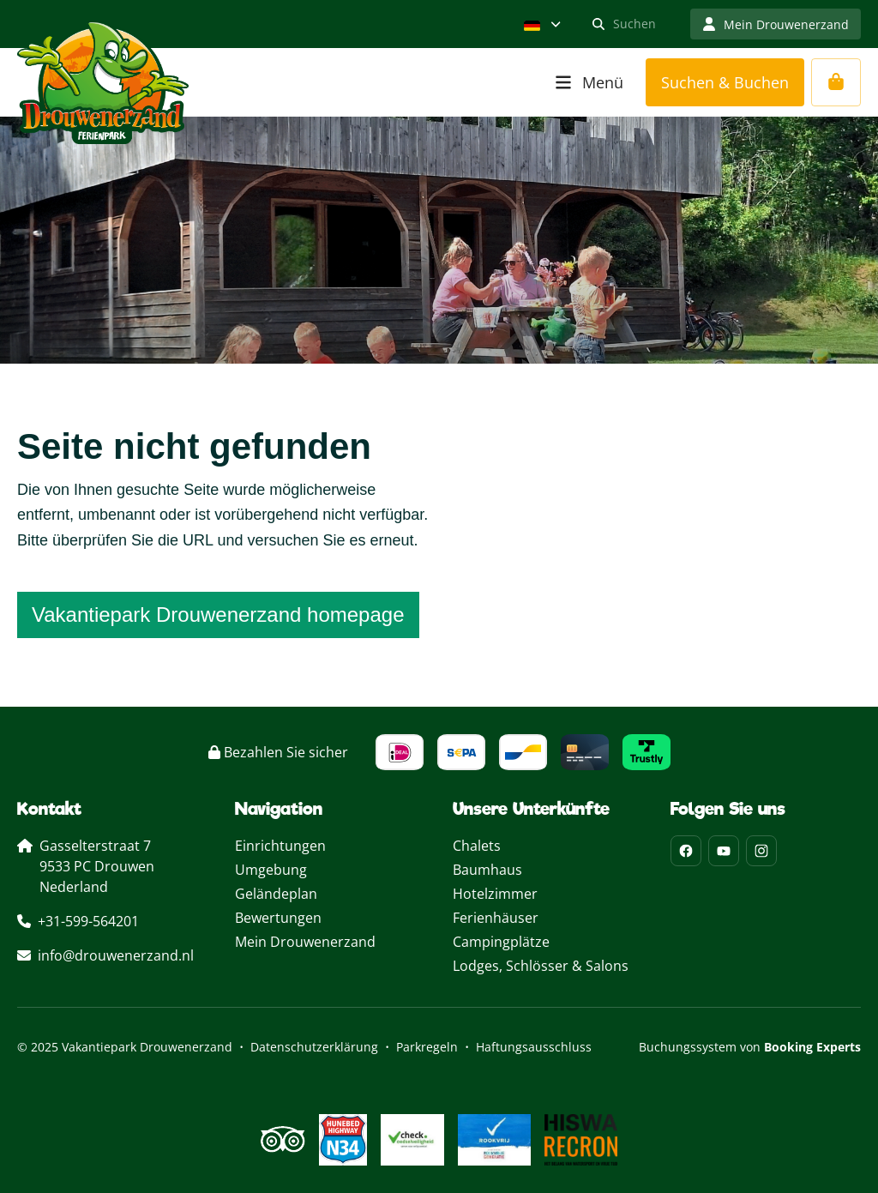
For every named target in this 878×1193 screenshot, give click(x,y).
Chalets (477, 845)
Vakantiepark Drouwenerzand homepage (218, 614)
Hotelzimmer (495, 893)
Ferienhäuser (495, 917)
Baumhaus (487, 869)
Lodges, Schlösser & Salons (540, 965)
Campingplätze (501, 941)
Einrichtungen (280, 845)
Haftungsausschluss (534, 1047)
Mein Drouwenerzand (305, 941)
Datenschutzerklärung (314, 1047)
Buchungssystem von (750, 1047)
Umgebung (271, 869)
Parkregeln (427, 1047)
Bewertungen (278, 917)
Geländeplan (276, 893)
